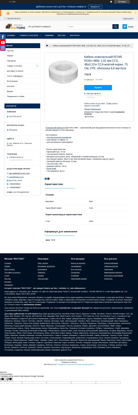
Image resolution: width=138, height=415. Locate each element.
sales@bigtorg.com (16, 177)
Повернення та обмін (15, 96)
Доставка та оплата (15, 71)
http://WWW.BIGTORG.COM (19, 173)
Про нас (62, 35)
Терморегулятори (111, 266)
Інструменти (42, 269)
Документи (8, 285)
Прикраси (41, 272)
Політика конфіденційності (84, 364)
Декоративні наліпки (79, 279)
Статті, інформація (15, 76)
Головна (11, 35)
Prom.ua (81, 360)
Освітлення (108, 269)
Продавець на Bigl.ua (69, 362)
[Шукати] (115, 26)
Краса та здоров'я (78, 263)
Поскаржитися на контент (65, 364)
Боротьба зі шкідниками (113, 276)
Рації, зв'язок (43, 263)
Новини (10, 56)
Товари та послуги (28, 35)
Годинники (75, 276)
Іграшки (41, 276)
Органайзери (76, 266)
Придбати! (95, 7)
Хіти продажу (43, 279)
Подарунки (75, 272)
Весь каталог (9, 269)
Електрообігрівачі (111, 263)
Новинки (49, 35)
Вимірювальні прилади (113, 272)
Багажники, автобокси (46, 266)
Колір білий (51, 169)
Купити (98, 87)
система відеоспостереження (59, 137)
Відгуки (10, 91)
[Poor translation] (9, 379)
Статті (6, 276)
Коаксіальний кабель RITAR (57, 128)
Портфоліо (11, 61)
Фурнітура (108, 279)
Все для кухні (76, 269)
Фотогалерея (12, 81)
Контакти (74, 35)
